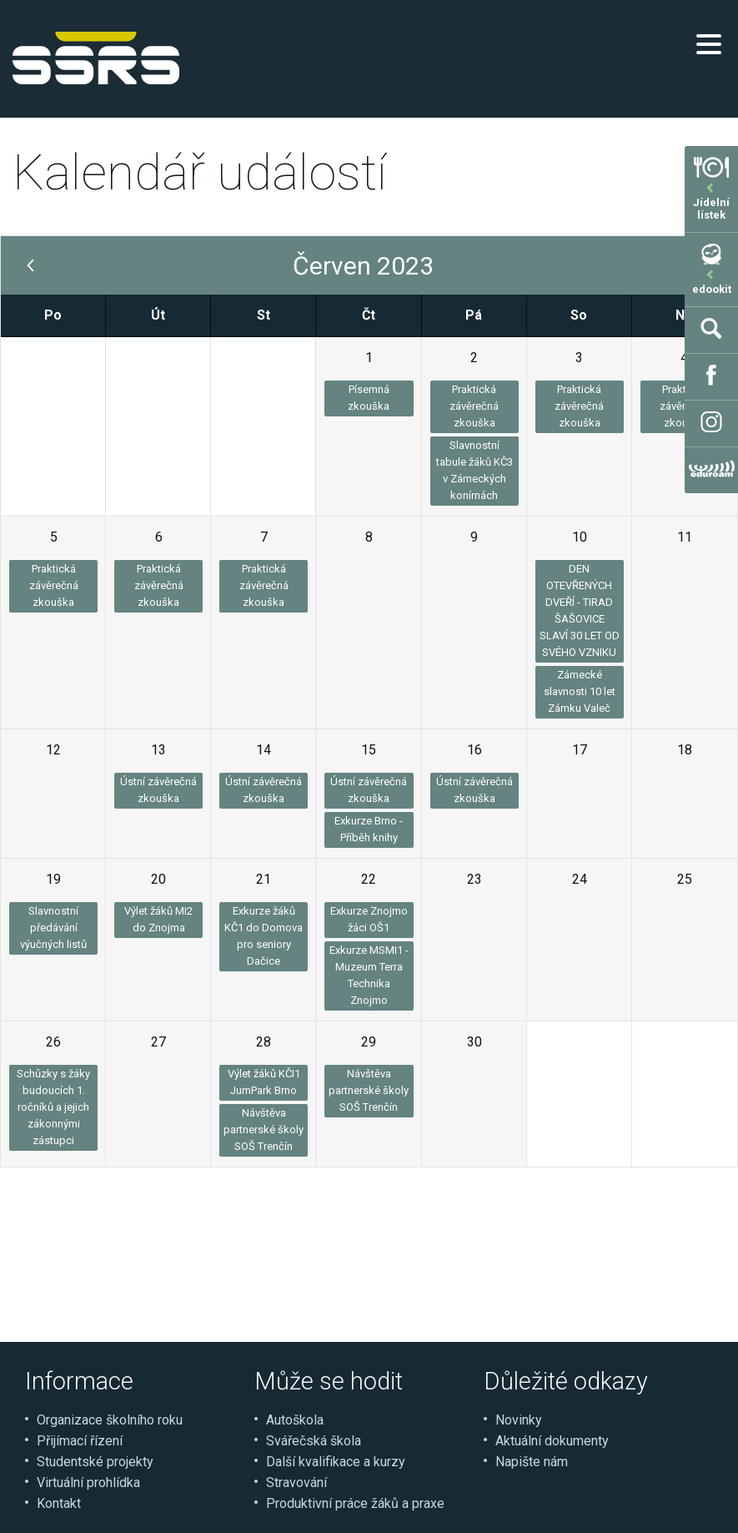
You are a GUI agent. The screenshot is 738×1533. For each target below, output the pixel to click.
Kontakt (59, 1503)
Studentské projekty (95, 1462)
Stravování (296, 1482)
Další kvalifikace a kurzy (335, 1462)
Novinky (518, 1420)
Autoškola (295, 1420)
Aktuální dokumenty (552, 1441)
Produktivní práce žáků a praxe (355, 1503)
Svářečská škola (313, 1441)
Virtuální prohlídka (88, 1482)
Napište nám (531, 1462)
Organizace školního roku (110, 1420)
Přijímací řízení (80, 1441)
